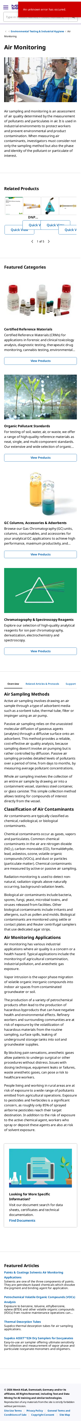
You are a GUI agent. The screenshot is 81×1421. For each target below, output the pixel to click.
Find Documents (22, 1220)
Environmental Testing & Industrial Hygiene (37, 31)
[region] (40, 215)
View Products (41, 361)
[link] (13, 1410)
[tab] (13, 683)
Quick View (19, 229)
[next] (48, 241)
